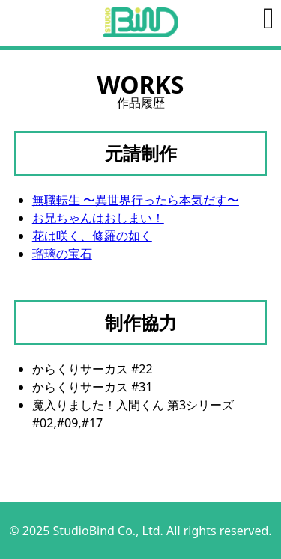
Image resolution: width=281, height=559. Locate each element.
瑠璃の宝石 (62, 253)
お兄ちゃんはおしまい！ (98, 218)
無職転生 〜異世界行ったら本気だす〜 (135, 200)
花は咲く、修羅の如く (92, 235)
